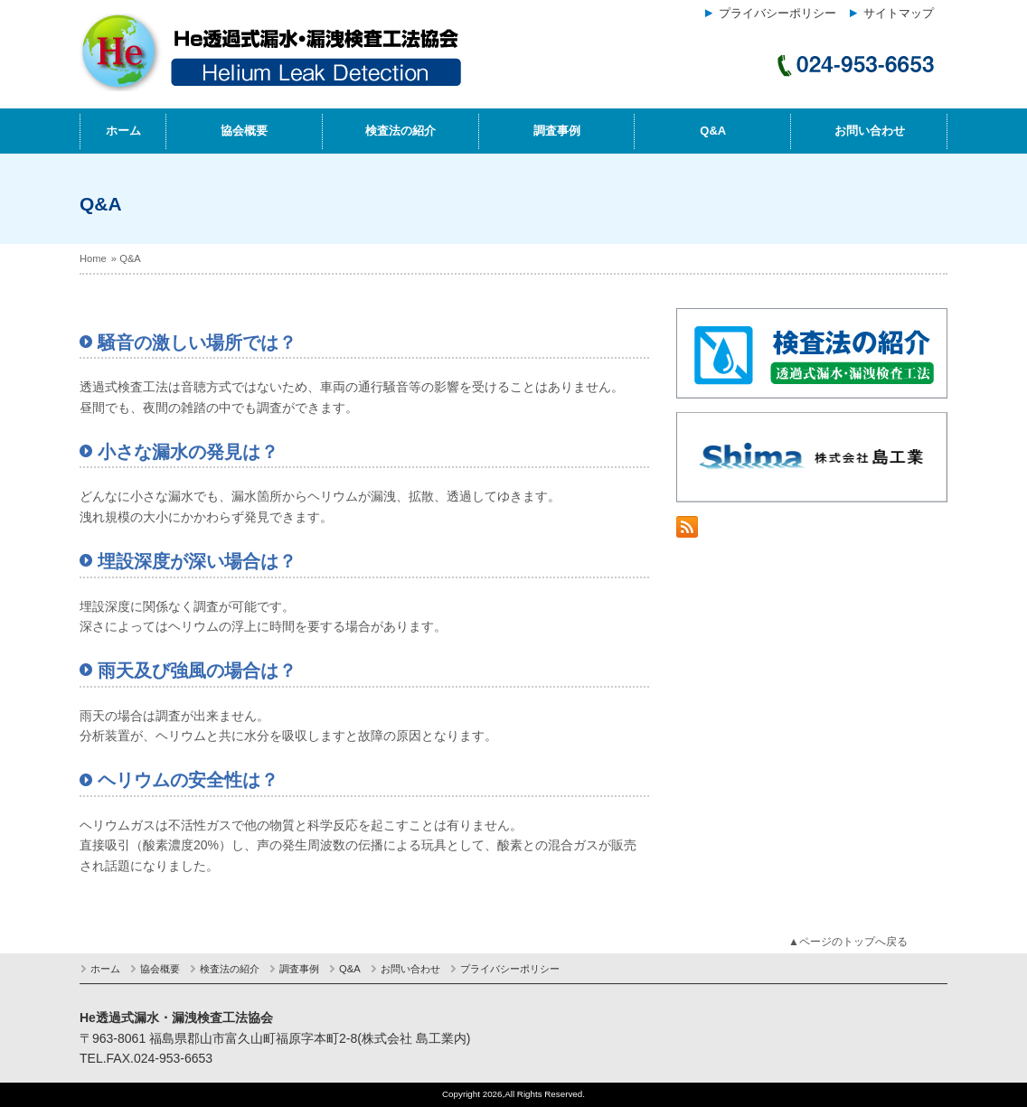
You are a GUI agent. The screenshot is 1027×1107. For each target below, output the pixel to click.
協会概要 (244, 130)
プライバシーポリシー (777, 13)
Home (93, 258)
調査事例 (556, 130)
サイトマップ (898, 13)
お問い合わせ (869, 130)
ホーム (123, 130)
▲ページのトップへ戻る (848, 941)
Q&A (713, 130)
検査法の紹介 (400, 130)
